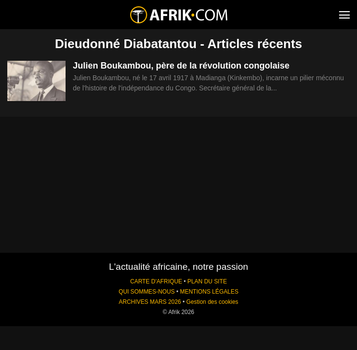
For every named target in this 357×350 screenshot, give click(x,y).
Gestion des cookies (212, 301)
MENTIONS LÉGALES (209, 291)
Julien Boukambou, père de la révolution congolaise (181, 65)
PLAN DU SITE (207, 281)
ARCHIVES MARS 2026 (150, 301)
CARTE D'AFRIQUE (156, 281)
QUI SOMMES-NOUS (147, 291)
